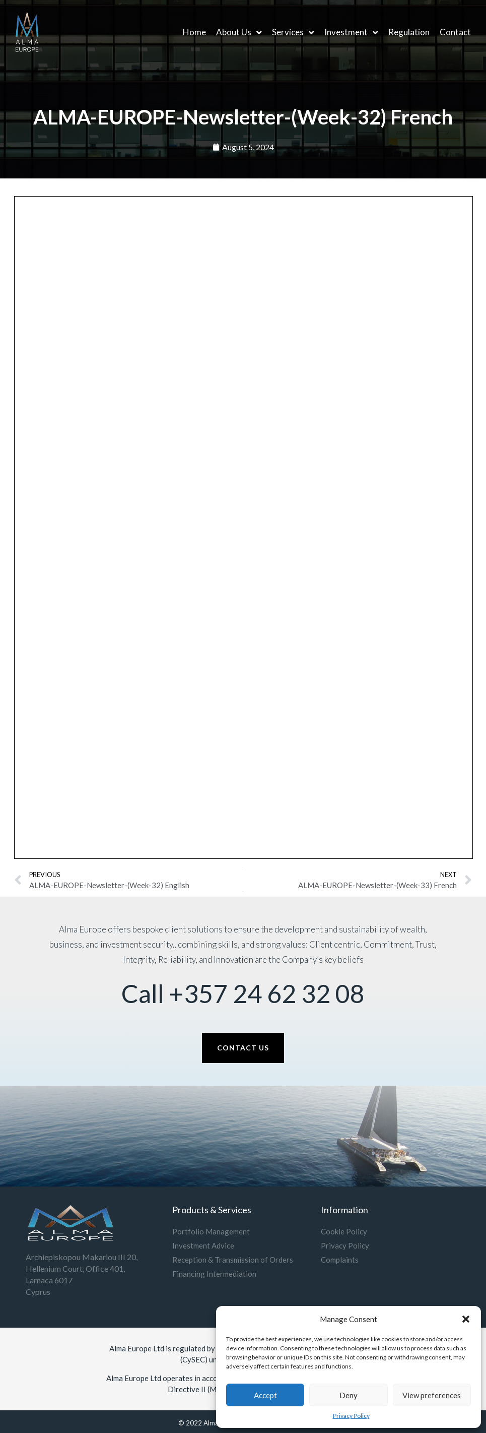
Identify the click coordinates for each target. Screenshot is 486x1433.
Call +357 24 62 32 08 (243, 993)
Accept (265, 1395)
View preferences (431, 1395)
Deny (348, 1395)
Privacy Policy (351, 1415)
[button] (466, 1319)
